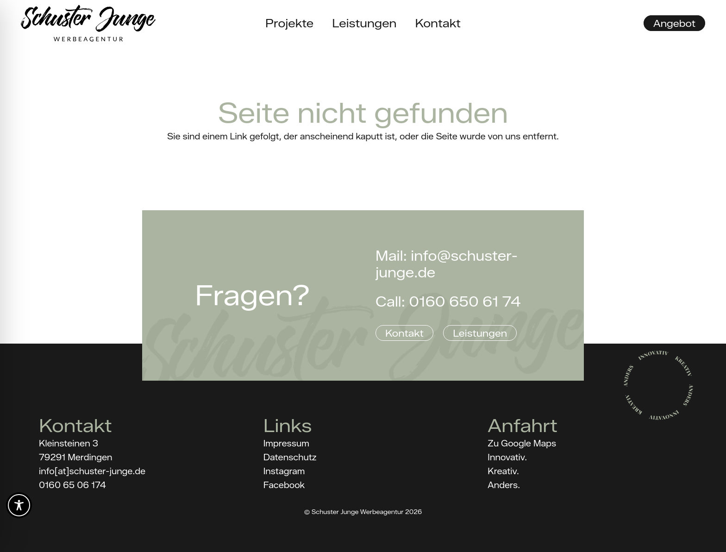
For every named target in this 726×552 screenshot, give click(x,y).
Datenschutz (290, 457)
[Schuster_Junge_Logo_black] (88, 23)
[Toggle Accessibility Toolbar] (19, 505)
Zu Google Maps (522, 444)
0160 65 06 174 (72, 485)
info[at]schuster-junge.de (92, 471)
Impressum (286, 444)
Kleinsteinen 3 (68, 444)
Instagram (284, 471)
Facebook (284, 485)
